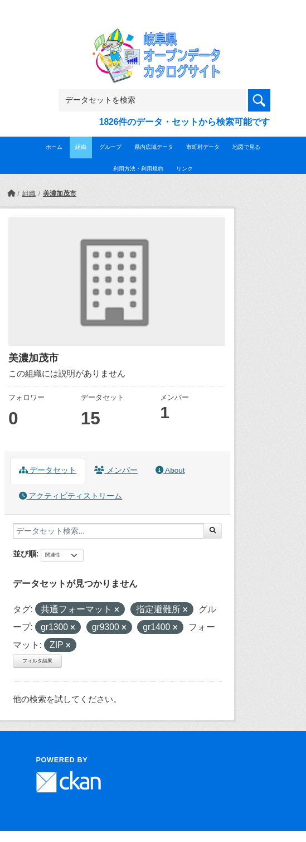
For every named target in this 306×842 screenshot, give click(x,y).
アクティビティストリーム (71, 496)
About (170, 470)
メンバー (116, 470)
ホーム (54, 147)
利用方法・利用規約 (138, 169)
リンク (184, 169)
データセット (48, 470)
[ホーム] (11, 193)
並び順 (24, 553)
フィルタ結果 (37, 661)
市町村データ (203, 147)
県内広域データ (153, 147)
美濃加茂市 (59, 193)
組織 (80, 147)
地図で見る (246, 147)
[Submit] (212, 531)
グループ (110, 147)
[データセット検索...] (108, 531)
